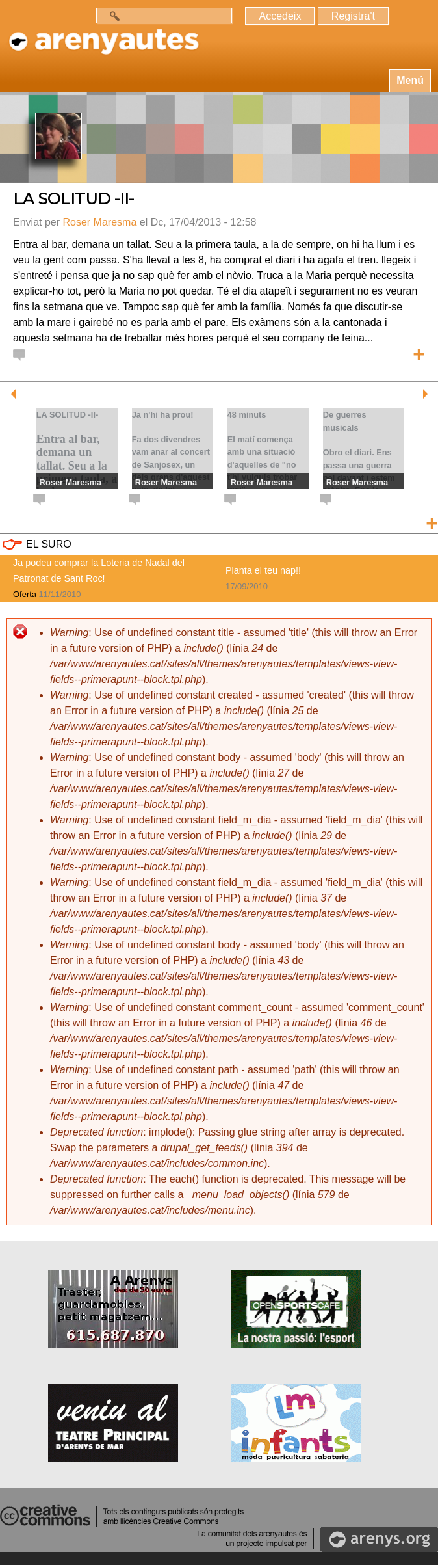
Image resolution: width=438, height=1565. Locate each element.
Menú (410, 80)
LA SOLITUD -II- (73, 198)
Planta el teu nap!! (263, 570)
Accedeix (280, 15)
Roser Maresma (99, 222)
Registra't (353, 15)
